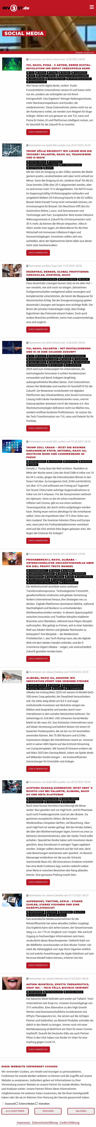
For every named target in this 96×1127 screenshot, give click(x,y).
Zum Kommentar (38, 132)
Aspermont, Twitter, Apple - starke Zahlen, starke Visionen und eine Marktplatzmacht (54, 904)
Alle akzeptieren (15, 1111)
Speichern (48, 1111)
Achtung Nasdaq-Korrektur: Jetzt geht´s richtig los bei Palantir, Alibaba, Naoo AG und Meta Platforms (59, 791)
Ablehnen (81, 1111)
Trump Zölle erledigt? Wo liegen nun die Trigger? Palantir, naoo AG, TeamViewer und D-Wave (59, 154)
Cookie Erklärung (69, 1122)
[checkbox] (2, 1103)
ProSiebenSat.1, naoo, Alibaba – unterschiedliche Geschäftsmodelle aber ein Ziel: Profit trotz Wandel (60, 563)
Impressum (23, 1122)
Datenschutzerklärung (45, 1122)
